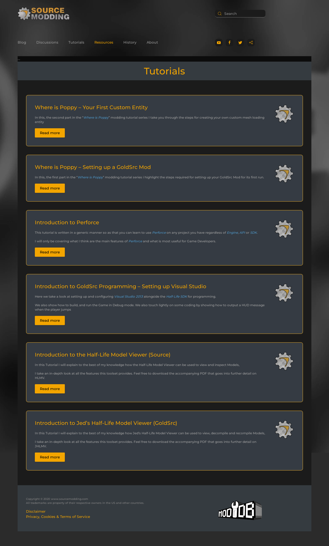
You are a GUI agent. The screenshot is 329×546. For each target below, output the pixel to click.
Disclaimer (36, 511)
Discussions (47, 42)
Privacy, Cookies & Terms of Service (58, 517)
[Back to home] (45, 13)
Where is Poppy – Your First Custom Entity (91, 107)
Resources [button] (103, 42)
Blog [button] (22, 42)
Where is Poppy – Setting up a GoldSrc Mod (93, 167)
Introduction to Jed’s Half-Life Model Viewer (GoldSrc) (106, 423)
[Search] (240, 13)
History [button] (130, 42)
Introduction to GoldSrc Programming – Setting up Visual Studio (120, 286)
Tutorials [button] (76, 42)
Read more (50, 133)
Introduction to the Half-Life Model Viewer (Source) (102, 354)
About (152, 42)
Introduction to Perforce (67, 222)
